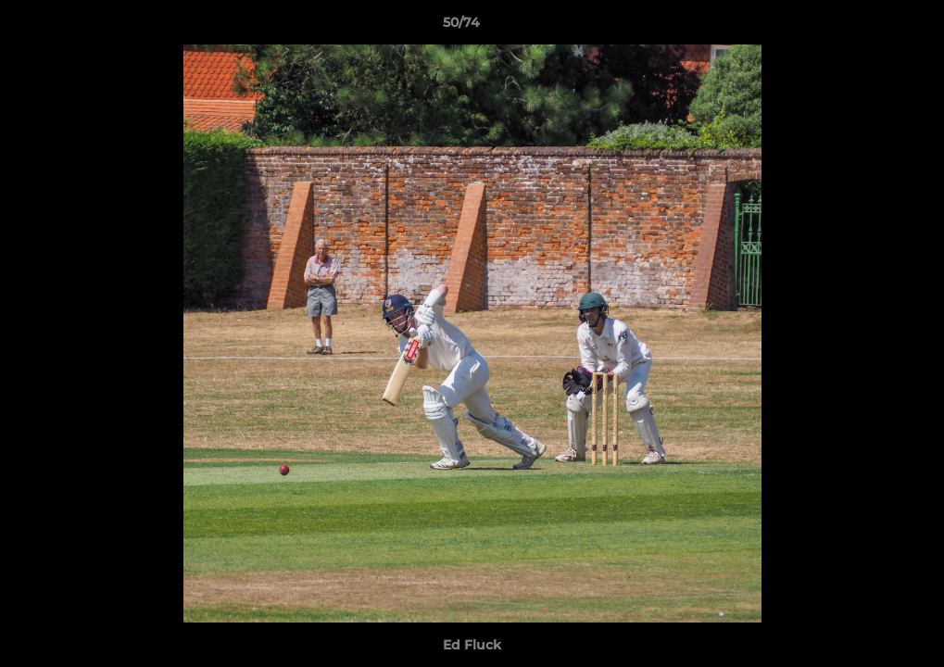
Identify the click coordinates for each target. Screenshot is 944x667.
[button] (866, 27)
